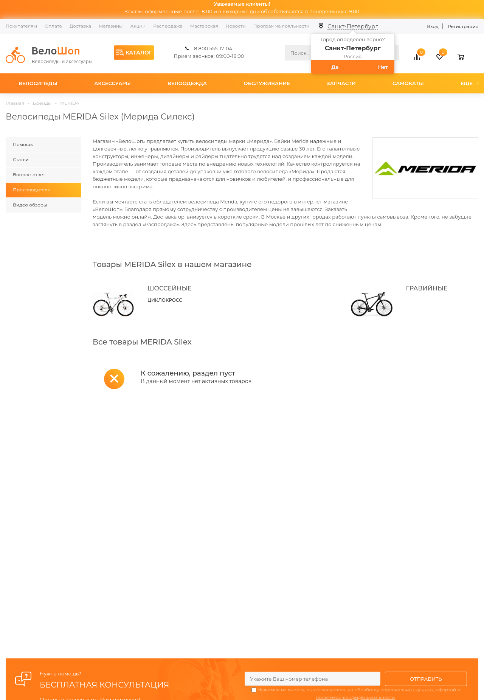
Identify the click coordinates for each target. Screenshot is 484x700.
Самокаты (408, 83)
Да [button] (334, 67)
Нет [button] (383, 67)
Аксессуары (112, 83)
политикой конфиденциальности (355, 697)
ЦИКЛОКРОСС (164, 300)
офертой (446, 689)
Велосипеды (38, 83)
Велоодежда (187, 83)
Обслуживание (267, 83)
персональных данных (407, 689)
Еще (470, 83)
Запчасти (341, 83)
